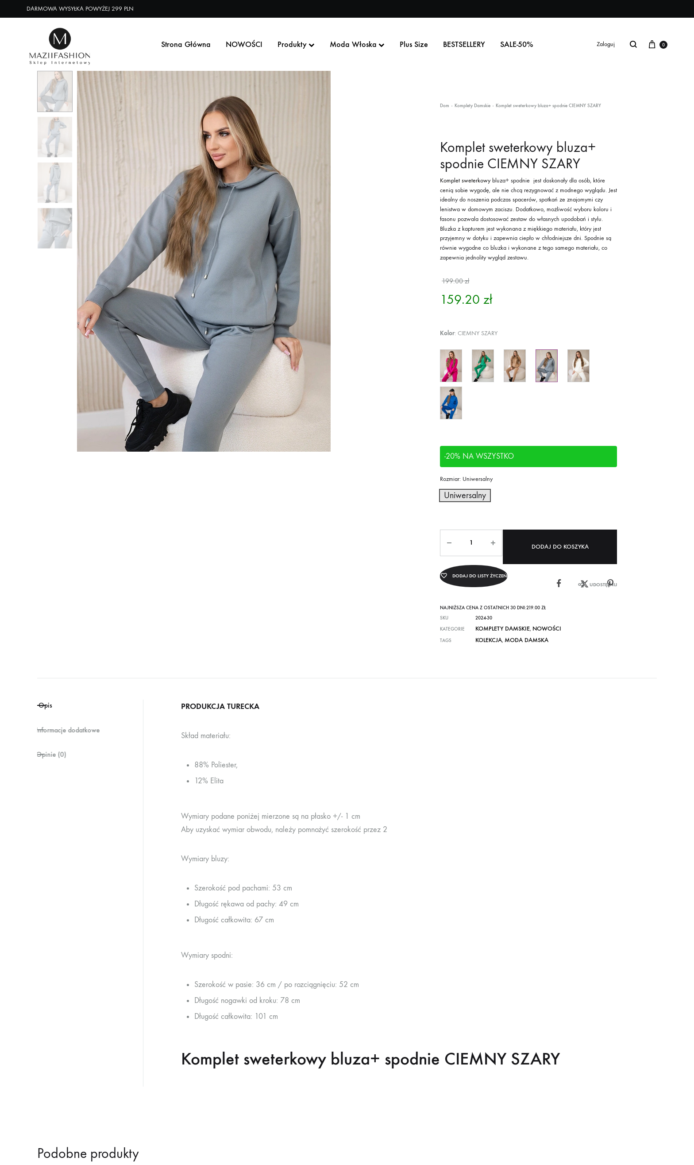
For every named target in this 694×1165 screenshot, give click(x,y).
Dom (444, 105)
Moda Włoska (357, 44)
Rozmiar (466, 479)
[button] (459, 494)
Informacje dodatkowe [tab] (77, 720)
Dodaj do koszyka (561, 540)
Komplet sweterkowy (465, 180)
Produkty (296, 44)
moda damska (517, 627)
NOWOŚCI (244, 44)
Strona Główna (186, 44)
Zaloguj (606, 44)
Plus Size (414, 44)
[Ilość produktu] (469, 540)
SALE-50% (516, 44)
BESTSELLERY (464, 44)
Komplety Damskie (472, 105)
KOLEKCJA (486, 627)
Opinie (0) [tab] (55, 747)
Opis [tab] (58, 692)
